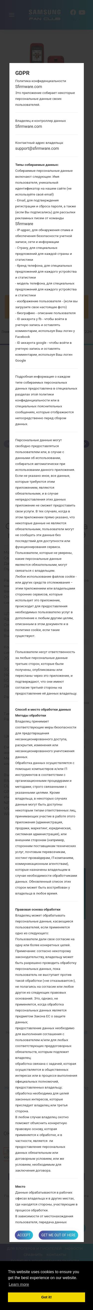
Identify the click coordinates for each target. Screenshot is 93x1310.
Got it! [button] (46, 1297)
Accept (23, 1235)
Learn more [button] (19, 1284)
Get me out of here (58, 1235)
